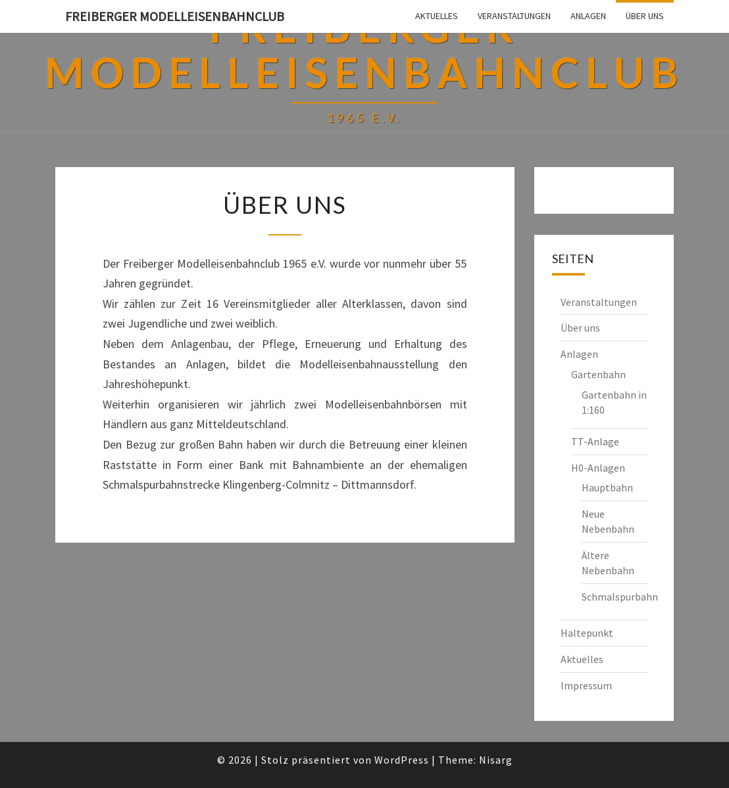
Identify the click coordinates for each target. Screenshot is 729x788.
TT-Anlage (595, 441)
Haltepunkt (587, 632)
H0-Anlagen (598, 467)
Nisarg (496, 759)
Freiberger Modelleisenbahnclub (174, 16)
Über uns (645, 16)
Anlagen (588, 16)
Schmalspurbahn (620, 596)
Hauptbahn (607, 487)
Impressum (586, 685)
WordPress (401, 759)
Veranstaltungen (514, 16)
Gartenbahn (598, 374)
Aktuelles (436, 16)
